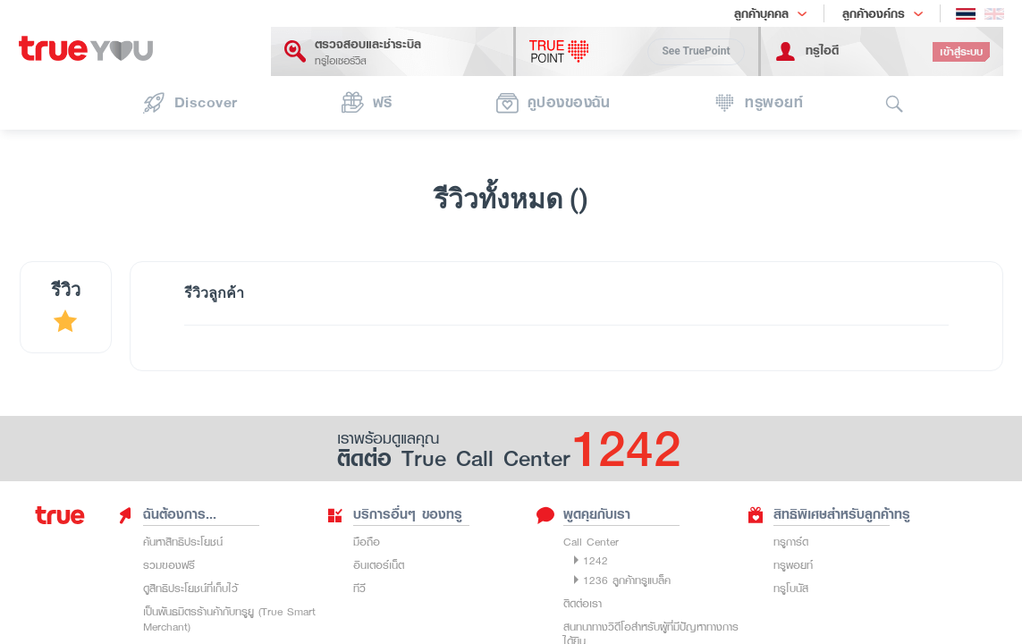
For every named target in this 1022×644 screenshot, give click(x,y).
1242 (595, 560)
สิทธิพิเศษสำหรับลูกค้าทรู (828, 514)
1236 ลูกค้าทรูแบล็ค (627, 580)
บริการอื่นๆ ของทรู (394, 514)
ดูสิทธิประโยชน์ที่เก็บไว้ (190, 588)
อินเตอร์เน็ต (378, 564)
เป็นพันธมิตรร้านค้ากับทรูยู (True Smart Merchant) (229, 618)
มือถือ (366, 541)
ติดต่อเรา (582, 603)
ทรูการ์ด (790, 541)
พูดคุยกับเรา (583, 514)
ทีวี (359, 588)
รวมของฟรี (169, 564)
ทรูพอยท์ (793, 564)
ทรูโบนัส (790, 588)
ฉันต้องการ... (166, 514)
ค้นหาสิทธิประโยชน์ (183, 541)
